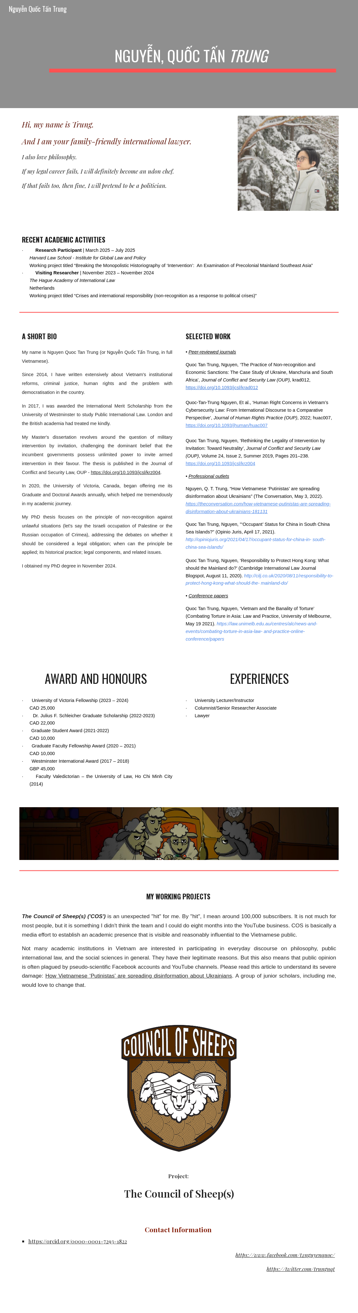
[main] (193, 54)
